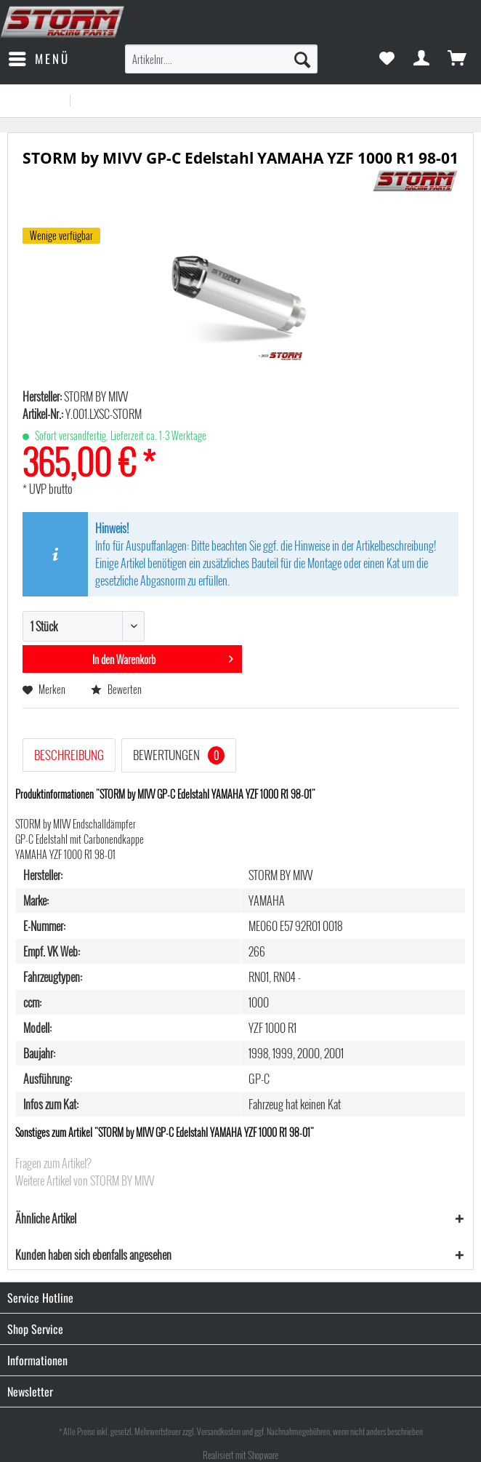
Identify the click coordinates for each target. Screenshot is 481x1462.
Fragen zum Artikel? (53, 1163)
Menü (39, 57)
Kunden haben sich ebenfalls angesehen (93, 1254)
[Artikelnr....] (221, 58)
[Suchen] (302, 58)
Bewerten (116, 689)
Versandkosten (218, 1431)
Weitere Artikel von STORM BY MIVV (84, 1180)
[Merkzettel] (386, 58)
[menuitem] (38, 58)
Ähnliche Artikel (45, 1218)
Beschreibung (69, 755)
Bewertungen (179, 755)
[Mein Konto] (422, 58)
